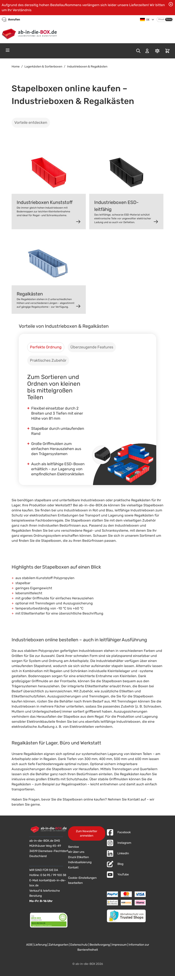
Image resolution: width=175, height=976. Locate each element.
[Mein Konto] (147, 50)
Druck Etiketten (78, 857)
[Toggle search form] (138, 50)
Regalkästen (30, 294)
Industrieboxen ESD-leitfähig (116, 206)
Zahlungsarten (58, 944)
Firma (169, 19)
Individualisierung (80, 862)
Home (16, 66)
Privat (161, 19)
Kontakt (73, 867)
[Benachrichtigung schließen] (170, 4)
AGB (29, 944)
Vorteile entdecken (30, 122)
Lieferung (40, 944)
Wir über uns (76, 852)
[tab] (45, 347)
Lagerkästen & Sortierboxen (43, 66)
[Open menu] (7, 50)
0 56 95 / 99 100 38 (53, 875)
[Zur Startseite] (30, 33)
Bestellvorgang (100, 944)
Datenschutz (79, 944)
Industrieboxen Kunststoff (45, 202)
